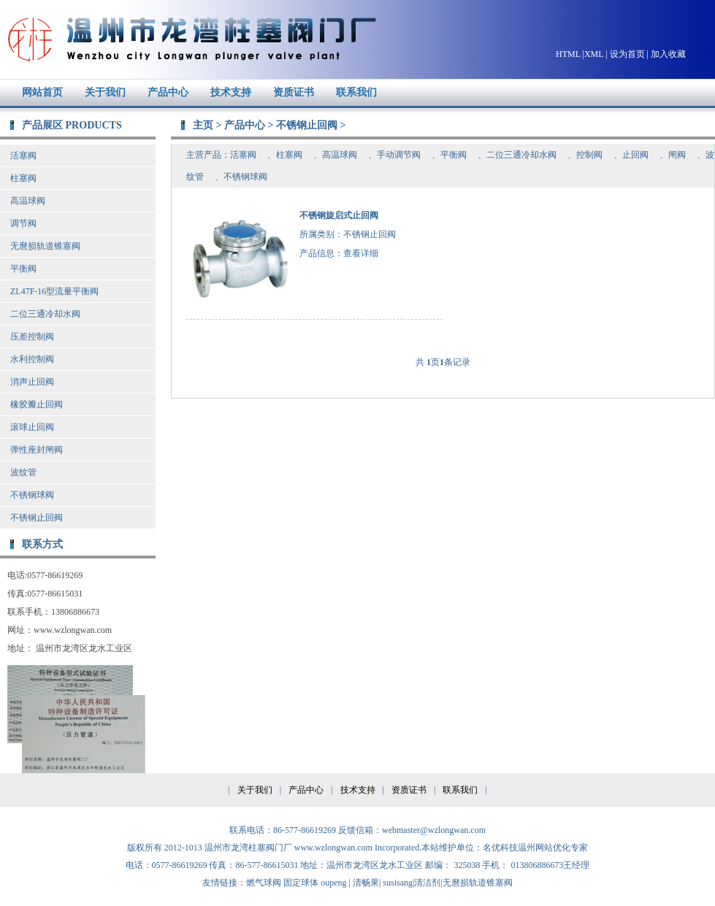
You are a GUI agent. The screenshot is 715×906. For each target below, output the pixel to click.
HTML (568, 54)
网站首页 (42, 92)
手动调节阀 (399, 155)
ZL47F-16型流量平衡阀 (54, 291)
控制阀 (589, 155)
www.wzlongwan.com (333, 847)
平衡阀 (23, 269)
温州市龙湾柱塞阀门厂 (189, 39)
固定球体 (300, 883)
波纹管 (23, 472)
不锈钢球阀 (32, 495)
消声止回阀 (32, 382)
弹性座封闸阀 (36, 450)
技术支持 (230, 92)
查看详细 (360, 253)
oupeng (333, 883)
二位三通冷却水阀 (45, 314)
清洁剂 (427, 883)
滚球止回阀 (32, 427)
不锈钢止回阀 (36, 517)
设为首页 (627, 54)
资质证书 (293, 92)
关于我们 (105, 92)
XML (593, 54)
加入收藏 (668, 54)
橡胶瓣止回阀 (36, 404)
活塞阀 (23, 155)
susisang (398, 883)
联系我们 (356, 92)
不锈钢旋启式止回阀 (338, 215)
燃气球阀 (263, 883)
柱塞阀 (23, 178)
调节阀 (23, 223)
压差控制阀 (32, 336)
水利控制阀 (32, 359)
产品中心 (168, 92)
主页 (203, 125)
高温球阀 (27, 201)
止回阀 (635, 155)
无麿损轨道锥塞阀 (45, 246)
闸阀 (677, 155)
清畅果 (366, 883)
